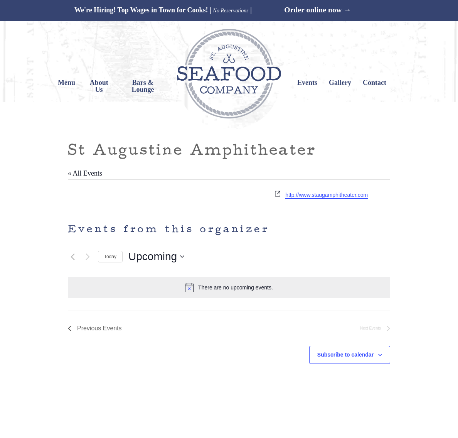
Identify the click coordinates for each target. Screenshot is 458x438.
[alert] (229, 287)
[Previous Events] (72, 256)
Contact (374, 82)
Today (110, 256)
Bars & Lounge (143, 86)
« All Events (85, 173)
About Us (99, 86)
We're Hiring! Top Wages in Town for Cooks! (141, 10)
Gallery (340, 82)
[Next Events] (87, 256)
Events (307, 82)
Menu (66, 82)
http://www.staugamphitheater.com (326, 195)
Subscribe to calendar (345, 355)
